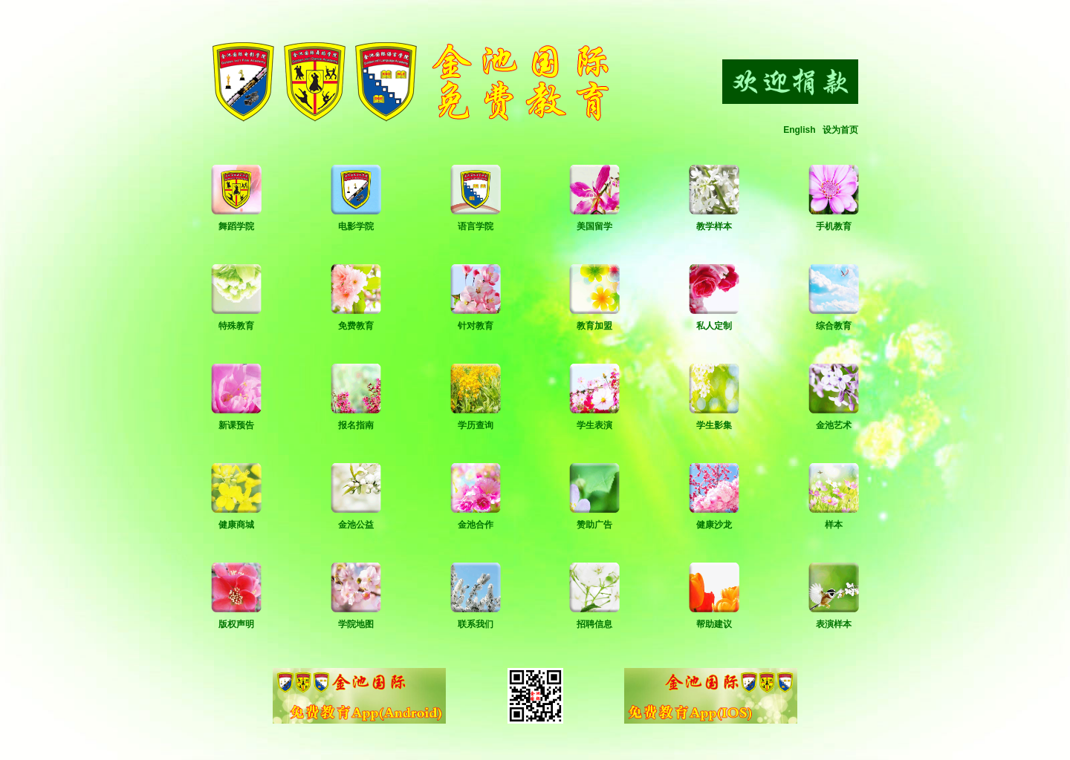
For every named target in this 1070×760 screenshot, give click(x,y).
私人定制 (714, 326)
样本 (834, 525)
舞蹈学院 (236, 226)
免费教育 (356, 326)
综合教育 (834, 326)
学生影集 (714, 425)
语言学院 (475, 226)
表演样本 (834, 624)
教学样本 (714, 226)
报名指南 (356, 425)
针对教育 (475, 326)
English (799, 130)
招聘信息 (594, 624)
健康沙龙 (714, 525)
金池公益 (356, 525)
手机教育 (834, 226)
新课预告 (236, 425)
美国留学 (594, 226)
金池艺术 (834, 425)
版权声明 (236, 624)
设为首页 (840, 130)
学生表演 (594, 425)
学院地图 (356, 624)
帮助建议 (714, 624)
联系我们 (475, 624)
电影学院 (356, 226)
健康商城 (236, 525)
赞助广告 (594, 525)
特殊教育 (236, 326)
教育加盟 (594, 326)
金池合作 (475, 525)
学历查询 (475, 425)
